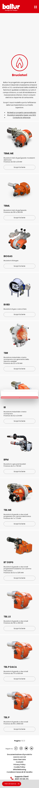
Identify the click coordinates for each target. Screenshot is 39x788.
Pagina (17, 741)
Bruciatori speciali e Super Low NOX (21, 115)
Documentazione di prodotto (19, 754)
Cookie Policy (19, 767)
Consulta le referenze (21, 117)
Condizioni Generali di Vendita (19, 772)
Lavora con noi (19, 757)
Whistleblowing (19, 769)
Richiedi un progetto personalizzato (21, 112)
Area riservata (19, 759)
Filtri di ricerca (10, 784)
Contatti (19, 762)
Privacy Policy (19, 764)
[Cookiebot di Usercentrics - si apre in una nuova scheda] (29, 389)
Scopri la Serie (19, 167)
